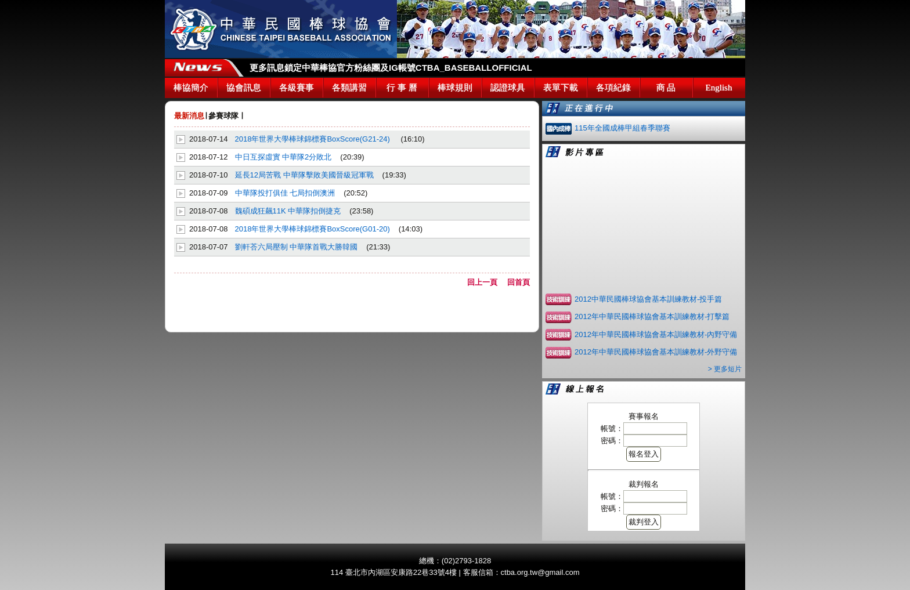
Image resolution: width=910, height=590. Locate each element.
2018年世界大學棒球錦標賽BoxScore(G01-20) (312, 229)
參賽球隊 (223, 115)
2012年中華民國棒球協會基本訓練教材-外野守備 (656, 352)
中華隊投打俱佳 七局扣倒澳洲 (285, 193)
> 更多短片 (725, 369)
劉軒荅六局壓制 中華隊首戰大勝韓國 (296, 246)
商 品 (666, 87)
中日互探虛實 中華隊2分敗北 (283, 157)
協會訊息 (243, 87)
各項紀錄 (613, 87)
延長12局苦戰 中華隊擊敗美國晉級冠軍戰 (304, 175)
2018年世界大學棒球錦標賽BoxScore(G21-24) (313, 139)
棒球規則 (455, 87)
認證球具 (507, 87)
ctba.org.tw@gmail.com (540, 572)
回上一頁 (486, 282)
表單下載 (560, 87)
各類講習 (349, 87)
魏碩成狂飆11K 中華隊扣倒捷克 (288, 211)
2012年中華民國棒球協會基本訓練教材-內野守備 (656, 334)
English (719, 87)
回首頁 (518, 282)
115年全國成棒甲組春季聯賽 (622, 128)
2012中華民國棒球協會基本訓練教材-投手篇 (648, 299)
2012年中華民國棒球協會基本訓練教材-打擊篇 (652, 316)
